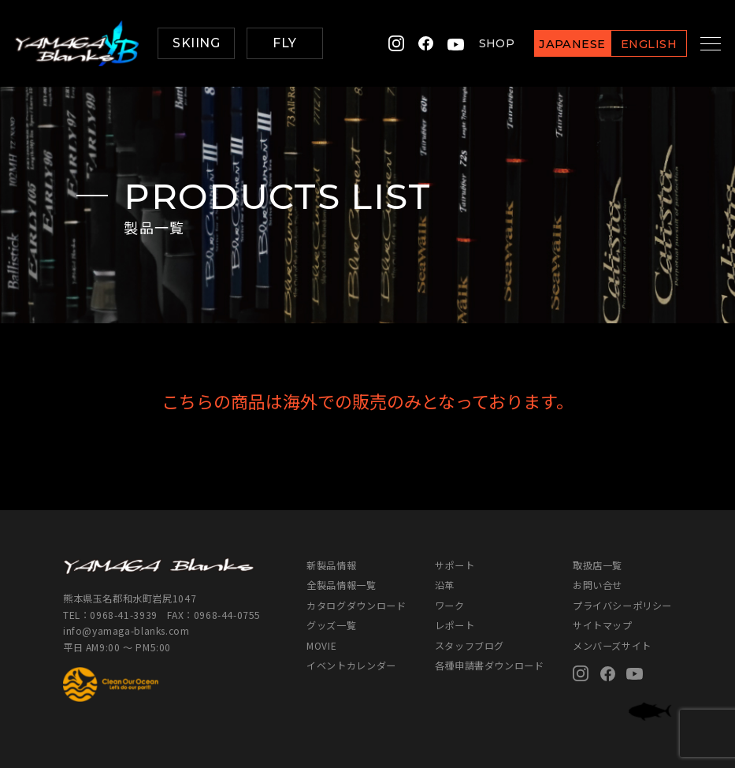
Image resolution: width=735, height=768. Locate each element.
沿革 (445, 584)
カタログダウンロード (356, 605)
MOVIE (321, 645)
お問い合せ (597, 584)
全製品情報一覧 (341, 584)
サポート (454, 565)
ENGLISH (631, 44)
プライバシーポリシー (622, 605)
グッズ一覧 (331, 625)
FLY (284, 42)
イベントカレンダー (350, 665)
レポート (454, 625)
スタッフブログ (469, 645)
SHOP (479, 43)
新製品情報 (331, 565)
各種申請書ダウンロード (489, 665)
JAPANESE (555, 44)
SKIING (196, 42)
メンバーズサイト (612, 645)
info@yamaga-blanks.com (126, 630)
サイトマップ (603, 625)
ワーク (450, 605)
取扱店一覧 (597, 565)
